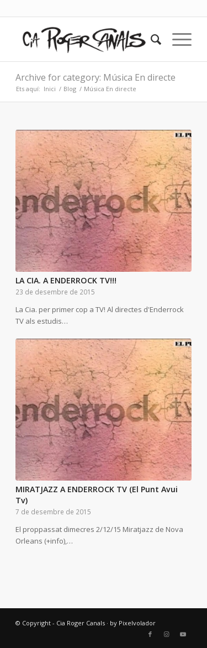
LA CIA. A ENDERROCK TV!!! (65, 280)
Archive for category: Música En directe (95, 77)
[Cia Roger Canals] (85, 39)
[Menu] (176, 39)
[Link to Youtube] (183, 634)
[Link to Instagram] (166, 634)
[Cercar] (150, 39)
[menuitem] (150, 39)
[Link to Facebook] (150, 634)
